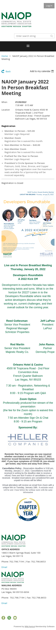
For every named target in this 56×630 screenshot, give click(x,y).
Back (8, 71)
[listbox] (42, 71)
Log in (49, 5)
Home (4, 55)
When (4, 102)
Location (5, 109)
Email (4, 567)
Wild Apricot (30, 626)
